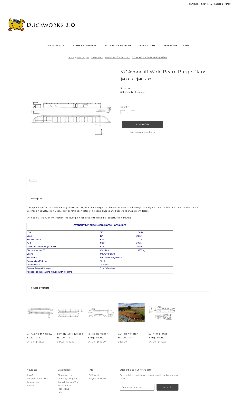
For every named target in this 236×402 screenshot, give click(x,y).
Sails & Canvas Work (119, 45)
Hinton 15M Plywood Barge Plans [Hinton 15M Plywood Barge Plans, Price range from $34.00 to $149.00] (70, 335)
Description (36, 198)
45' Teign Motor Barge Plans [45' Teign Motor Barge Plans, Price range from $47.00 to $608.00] (98, 335)
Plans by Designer (86, 45)
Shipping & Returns (37, 378)
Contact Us (33, 382)
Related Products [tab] (39, 287)
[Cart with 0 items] (228, 4)
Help (186, 45)
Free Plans (170, 45)
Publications (148, 45)
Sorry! (30, 375)
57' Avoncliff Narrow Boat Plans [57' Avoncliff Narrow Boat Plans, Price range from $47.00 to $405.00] (39, 335)
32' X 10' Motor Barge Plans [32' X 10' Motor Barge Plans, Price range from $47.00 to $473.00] (157, 335)
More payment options (142, 132)
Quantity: (125, 107)
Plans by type (57, 45)
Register (218, 4)
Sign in (205, 4)
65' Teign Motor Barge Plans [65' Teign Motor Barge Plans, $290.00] (128, 335)
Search (193, 4)
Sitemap (31, 385)
